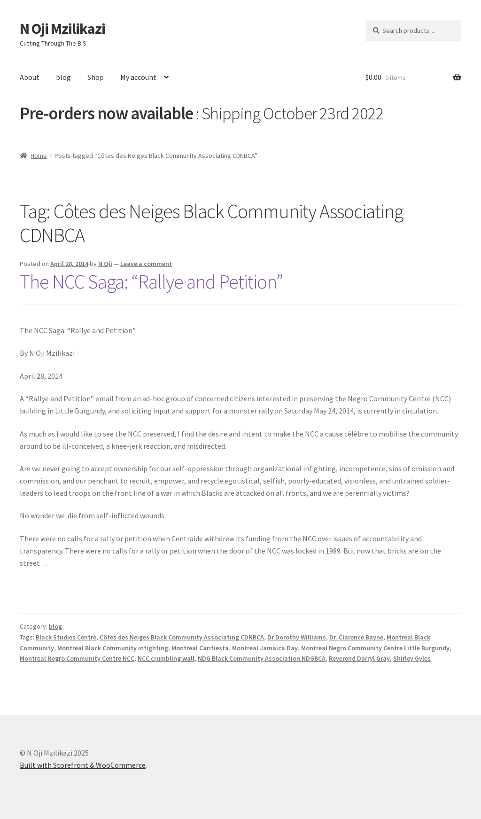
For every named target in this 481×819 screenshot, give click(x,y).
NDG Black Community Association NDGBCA (262, 658)
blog (63, 77)
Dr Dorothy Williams (296, 637)
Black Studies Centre (66, 637)
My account (138, 77)
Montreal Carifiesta (200, 648)
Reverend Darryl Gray (359, 658)
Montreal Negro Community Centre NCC (77, 658)
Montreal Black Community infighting (112, 648)
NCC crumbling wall (166, 658)
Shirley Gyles (412, 658)
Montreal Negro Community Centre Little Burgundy (375, 648)
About (29, 77)
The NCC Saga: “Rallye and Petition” (151, 281)
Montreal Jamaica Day (265, 648)
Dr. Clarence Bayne (356, 637)
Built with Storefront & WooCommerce (83, 765)
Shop (95, 77)
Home (39, 155)
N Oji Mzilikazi (62, 28)
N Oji (105, 263)
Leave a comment (146, 263)
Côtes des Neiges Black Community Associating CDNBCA (182, 637)
